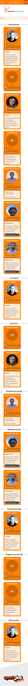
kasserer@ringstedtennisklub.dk (12, 679)
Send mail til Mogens (10, 185)
